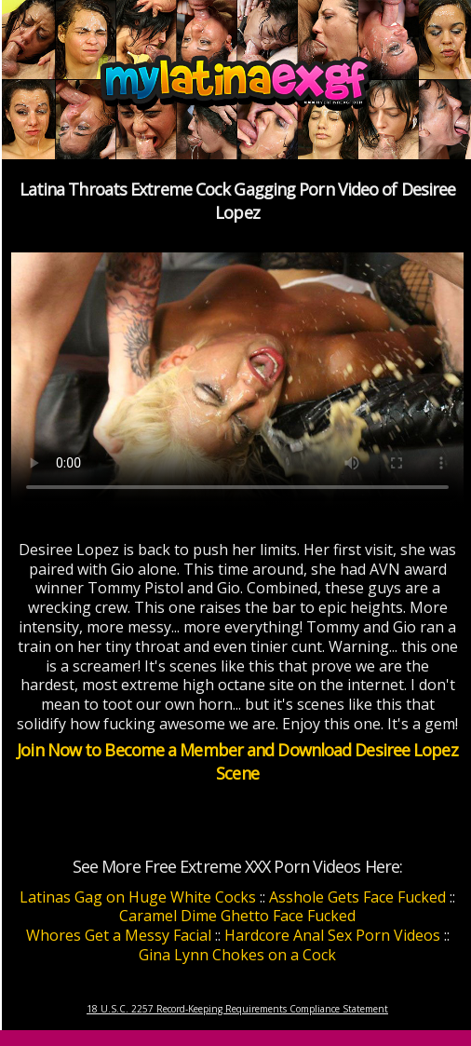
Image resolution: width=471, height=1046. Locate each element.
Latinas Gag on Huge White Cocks (138, 897)
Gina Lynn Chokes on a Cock (237, 954)
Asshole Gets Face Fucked (357, 897)
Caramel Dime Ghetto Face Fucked (237, 915)
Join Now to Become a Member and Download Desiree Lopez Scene (237, 761)
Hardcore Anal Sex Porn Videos (332, 935)
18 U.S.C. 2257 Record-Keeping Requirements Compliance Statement (237, 1008)
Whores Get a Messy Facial (118, 935)
